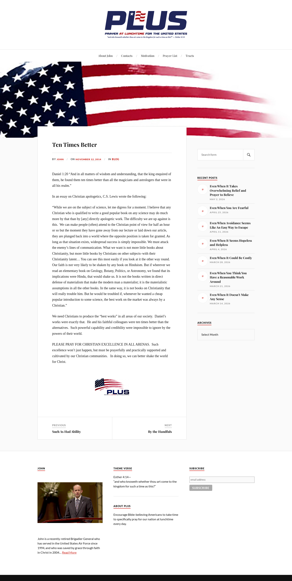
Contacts (126, 56)
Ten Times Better (85, 143)
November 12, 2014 (90, 159)
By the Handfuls (160, 431)
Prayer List (170, 56)
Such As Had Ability (66, 431)
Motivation (147, 56)
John (60, 159)
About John (105, 56)
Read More (69, 552)
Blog (118, 159)
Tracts (190, 56)
